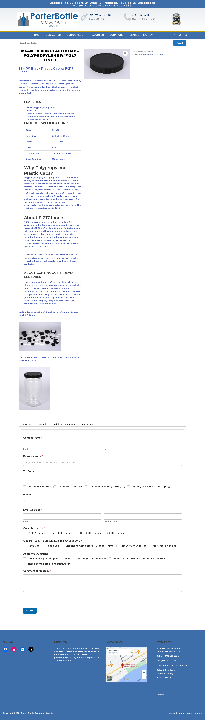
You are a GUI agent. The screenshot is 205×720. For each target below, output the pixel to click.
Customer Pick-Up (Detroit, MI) (107, 487)
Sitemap (161, 695)
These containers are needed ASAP (49, 564)
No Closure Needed (164, 546)
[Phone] (70, 501)
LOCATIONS (118, 35)
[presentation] (45, 606)
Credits (49, 713)
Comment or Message (37, 571)
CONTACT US (52, 35)
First (25, 449)
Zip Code (29, 471)
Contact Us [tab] (26, 424)
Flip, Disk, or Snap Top (134, 546)
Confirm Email (111, 521)
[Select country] (26, 501)
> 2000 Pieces (115, 533)
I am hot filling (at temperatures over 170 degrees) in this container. (67, 559)
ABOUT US (98, 35)
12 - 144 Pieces (36, 533)
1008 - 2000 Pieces (89, 533)
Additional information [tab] (67, 424)
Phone (27, 495)
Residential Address (39, 487)
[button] (125, 53)
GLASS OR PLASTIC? (144, 35)
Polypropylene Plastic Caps (152, 54)
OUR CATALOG (76, 35)
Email (26, 521)
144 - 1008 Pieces (61, 533)
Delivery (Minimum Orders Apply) (150, 487)
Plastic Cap (52, 546)
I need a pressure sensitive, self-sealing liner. (139, 559)
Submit (29, 610)
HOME (34, 35)
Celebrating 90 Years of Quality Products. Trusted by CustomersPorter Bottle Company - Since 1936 (102, 4)
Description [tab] (44, 424)
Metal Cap (34, 546)
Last (106, 449)
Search (180, 43)
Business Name (33, 456)
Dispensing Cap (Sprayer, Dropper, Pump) (89, 546)
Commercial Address (70, 487)
